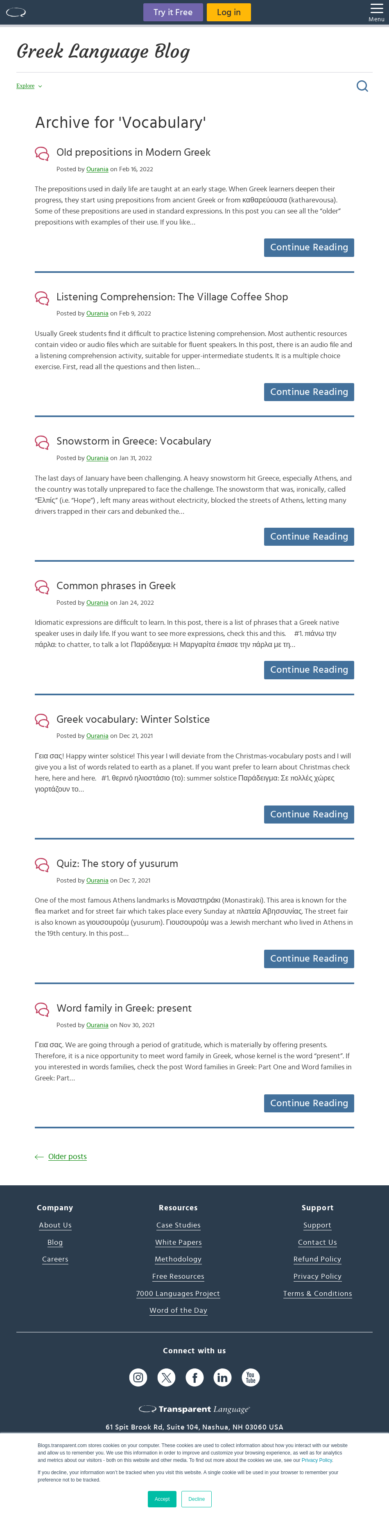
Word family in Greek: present (124, 1008)
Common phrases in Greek (116, 586)
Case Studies (178, 1225)
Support (317, 1225)
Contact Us (317, 1242)
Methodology (178, 1259)
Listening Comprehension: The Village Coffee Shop (172, 297)
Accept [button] (162, 1499)
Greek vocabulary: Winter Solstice (133, 719)
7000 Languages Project (178, 1294)
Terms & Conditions (317, 1294)
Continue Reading (309, 247)
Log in (229, 12)
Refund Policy (318, 1259)
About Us (55, 1225)
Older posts (67, 1157)
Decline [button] (196, 1499)
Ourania (97, 169)
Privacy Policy (317, 1460)
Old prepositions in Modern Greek (133, 152)
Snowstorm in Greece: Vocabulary (134, 441)
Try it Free (173, 12)
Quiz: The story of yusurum (117, 863)
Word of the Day (178, 1310)
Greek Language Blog (103, 51)
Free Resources (178, 1276)
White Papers (178, 1242)
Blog (55, 1242)
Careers (55, 1259)
